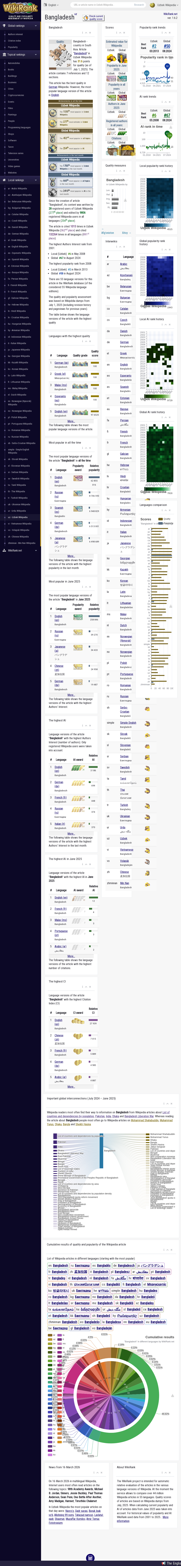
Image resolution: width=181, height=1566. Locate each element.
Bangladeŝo (92, 1322)
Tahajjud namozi (84, 1515)
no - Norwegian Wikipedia (20, 411)
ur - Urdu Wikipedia (17, 510)
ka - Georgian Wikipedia (19, 356)
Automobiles (14, 63)
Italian (123, 532)
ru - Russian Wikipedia (18, 436)
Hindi (123, 476)
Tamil (123, 778)
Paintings (12, 114)
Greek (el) (60, 374)
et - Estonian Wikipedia (18, 266)
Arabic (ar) (60, 946)
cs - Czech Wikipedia (17, 220)
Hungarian (125, 498)
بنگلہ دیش (113, 1309)
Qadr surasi (81, 1511)
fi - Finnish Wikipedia (17, 285)
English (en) (61, 411)
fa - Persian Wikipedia (18, 278)
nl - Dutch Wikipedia (17, 394)
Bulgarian (125, 297)
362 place (67, 230)
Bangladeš (148, 1297)
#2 (154, 46)
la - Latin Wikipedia (16, 375)
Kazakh (124, 569)
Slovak (123, 734)
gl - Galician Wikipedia (18, 298)
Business (12, 82)
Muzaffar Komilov (75, 1519)
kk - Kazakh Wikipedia (18, 362)
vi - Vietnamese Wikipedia (19, 523)
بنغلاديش (142, 1272)
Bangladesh (80, 53)
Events (11, 101)
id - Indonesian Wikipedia (19, 336)
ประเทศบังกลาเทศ (86, 1284)
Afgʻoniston (107, 231)
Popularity (12, 47)
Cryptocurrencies (16, 95)
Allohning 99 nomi (64, 1515)
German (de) (62, 363)
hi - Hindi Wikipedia (17, 311)
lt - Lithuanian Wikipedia (19, 382)
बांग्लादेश (138, 1278)
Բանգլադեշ (127, 1316)
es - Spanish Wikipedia (18, 259)
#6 (154, 115)
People (11, 121)
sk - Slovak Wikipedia (18, 459)
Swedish (125, 767)
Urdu (122, 827)
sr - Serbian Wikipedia (18, 472)
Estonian (124, 398)
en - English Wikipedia (18, 246)
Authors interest (15, 34)
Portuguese (126, 674)
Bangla (66, 1124)
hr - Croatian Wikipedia (18, 317)
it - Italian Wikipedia (17, 343)
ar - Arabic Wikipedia (17, 188)
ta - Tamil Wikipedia (17, 485)
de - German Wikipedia (18, 233)
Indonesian (126, 520)
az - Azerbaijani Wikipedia (20, 195)
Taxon (11, 146)
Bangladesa (113, 1322)
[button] (82, 32)
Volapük (124, 861)
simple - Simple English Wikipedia (18, 451)
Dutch (123, 625)
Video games (14, 166)
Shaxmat (59, 1519)
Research (139, 4)
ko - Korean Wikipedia (18, 369)
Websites (12, 172)
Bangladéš (113, 1284)
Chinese (124, 872)
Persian (124, 420)
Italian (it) (60, 824)
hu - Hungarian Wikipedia (19, 323)
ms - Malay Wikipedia (17, 388)
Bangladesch (126, 1265)
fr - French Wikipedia (17, 291)
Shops (11, 134)
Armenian (125, 509)
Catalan (124, 308)
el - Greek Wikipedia (17, 240)
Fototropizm (56, 1523)
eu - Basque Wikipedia (18, 272)
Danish (123, 331)
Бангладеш (82, 1265)
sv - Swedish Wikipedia (18, 478)
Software (12, 140)
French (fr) (61, 797)
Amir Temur (92, 1519)
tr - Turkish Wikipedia (17, 497)
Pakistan (100, 1116)
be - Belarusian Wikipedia (19, 201)
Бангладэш (60, 1328)
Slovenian (125, 745)
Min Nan (124, 883)
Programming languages (19, 127)
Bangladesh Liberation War (139, 1116)
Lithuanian (125, 603)
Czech (123, 320)
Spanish (124, 387)
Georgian (125, 558)
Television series (15, 153)
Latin (122, 592)
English (51, 5)
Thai (122, 790)
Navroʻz (69, 1511)
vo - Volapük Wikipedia (18, 530)
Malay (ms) (61, 385)
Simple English (128, 722)
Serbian (124, 756)
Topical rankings (20, 54)
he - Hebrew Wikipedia (18, 304)
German (53, 87)
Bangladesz (122, 1272)
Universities (13, 159)
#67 (167, 115)
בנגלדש (103, 1290)
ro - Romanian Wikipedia (19, 430)
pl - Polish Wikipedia (17, 417)
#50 (167, 46)
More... (71, 421)
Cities (10, 88)
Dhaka (115, 1116)
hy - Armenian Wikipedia (19, 330)
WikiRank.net (20, 550)
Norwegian (126, 652)
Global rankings (20, 25)
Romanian (125, 685)
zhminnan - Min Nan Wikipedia (21, 543)
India (108, 1116)
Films (10, 108)
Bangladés (103, 1265)
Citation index (14, 40)
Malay (123, 614)
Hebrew (124, 465)
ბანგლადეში (90, 1309)
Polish (123, 663)
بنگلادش (120, 1278)
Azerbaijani (126, 275)
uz (75, 14)
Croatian (124, 487)
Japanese (125, 543)
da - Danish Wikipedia (18, 227)
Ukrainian (125, 816)
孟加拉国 (80, 1272)
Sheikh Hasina (83, 1124)
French (124, 442)
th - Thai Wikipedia (16, 491)
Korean (124, 580)
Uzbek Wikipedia (164, 5)
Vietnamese (126, 849)
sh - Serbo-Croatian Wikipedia (21, 443)
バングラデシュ (152, 1265)
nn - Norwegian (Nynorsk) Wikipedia (19, 403)
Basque (124, 409)
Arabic (123, 264)
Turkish (124, 805)
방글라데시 (61, 1290)
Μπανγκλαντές (156, 1284)
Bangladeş (58, 1278)
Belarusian (125, 286)
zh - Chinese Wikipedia (18, 536)
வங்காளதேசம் (63, 1309)
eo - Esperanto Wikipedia (19, 253)
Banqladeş (147, 1303)
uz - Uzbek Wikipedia (17, 517)
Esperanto (125, 375)
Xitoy (126, 233)
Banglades (150, 1290)
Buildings (12, 76)
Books (11, 69)
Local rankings (20, 180)
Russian (124, 696)
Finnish (124, 431)
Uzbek (123, 838)
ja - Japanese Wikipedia (19, 349)
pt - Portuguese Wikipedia (20, 423)
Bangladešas (60, 1303)
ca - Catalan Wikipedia (18, 214)
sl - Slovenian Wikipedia (19, 465)
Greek (123, 353)
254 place (67, 220)
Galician (124, 454)
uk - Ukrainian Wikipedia (19, 504)
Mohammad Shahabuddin (145, 1120)
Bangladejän (104, 1328)
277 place (56, 212)
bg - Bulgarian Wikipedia (19, 208)
